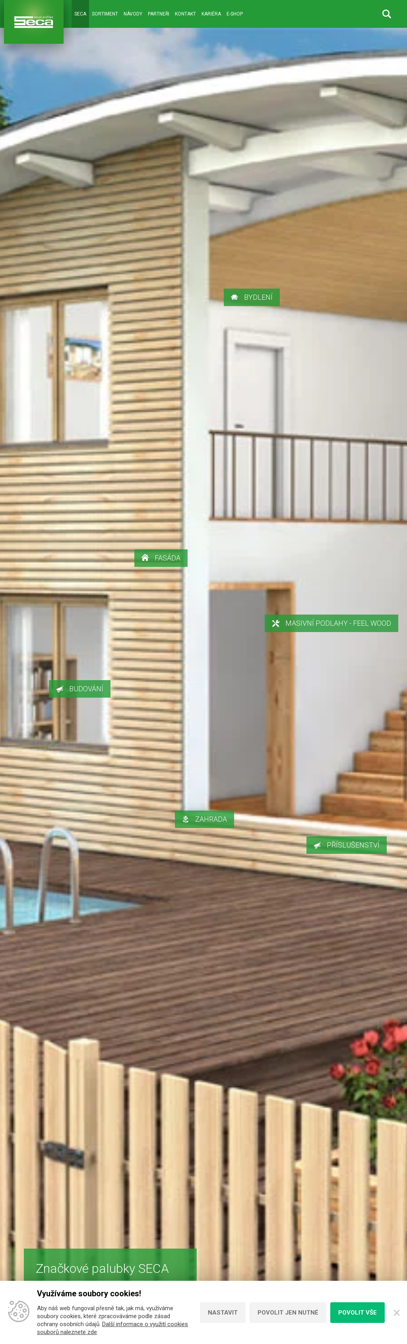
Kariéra (211, 14)
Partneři (158, 14)
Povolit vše (357, 1312)
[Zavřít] (396, 1313)
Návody (133, 14)
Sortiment (105, 14)
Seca (80, 14)
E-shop (235, 14)
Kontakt (185, 14)
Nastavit (223, 1312)
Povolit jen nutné (288, 1312)
